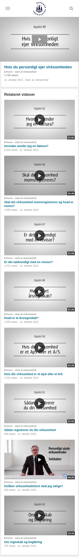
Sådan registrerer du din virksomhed (30, 430)
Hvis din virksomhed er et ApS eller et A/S (33, 374)
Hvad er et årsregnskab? (21, 318)
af (33, 79)
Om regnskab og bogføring (23, 542)
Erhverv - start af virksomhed (20, 71)
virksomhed (41, 79)
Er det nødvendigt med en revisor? (28, 262)
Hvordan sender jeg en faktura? (26, 146)
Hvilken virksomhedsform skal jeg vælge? (33, 486)
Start (27, 79)
